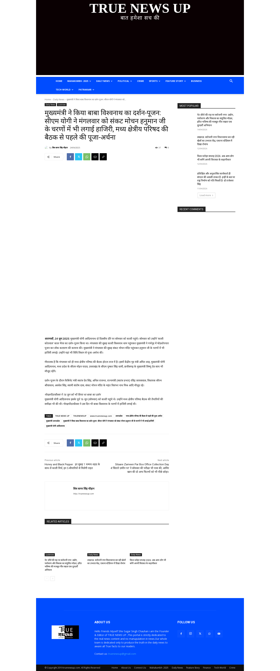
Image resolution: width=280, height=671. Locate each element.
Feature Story (176, 81)
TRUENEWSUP (79, 416)
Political (125, 81)
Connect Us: (140, 667)
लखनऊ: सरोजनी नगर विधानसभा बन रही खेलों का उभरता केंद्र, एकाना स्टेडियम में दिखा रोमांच (215, 140)
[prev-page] (47, 578)
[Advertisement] (140, 50)
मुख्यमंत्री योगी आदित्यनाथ (55, 426)
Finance (207, 667)
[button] (231, 81)
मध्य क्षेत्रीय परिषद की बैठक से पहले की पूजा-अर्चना (144, 416)
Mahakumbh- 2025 (79, 81)
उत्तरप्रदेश (119, 416)
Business (196, 81)
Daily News (104, 81)
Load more (206, 195)
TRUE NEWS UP (62, 416)
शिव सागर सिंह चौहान (60, 147)
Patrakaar (86, 89)
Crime (140, 81)
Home (59, 81)
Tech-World (64, 89)
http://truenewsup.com (83, 494)
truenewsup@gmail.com (122, 653)
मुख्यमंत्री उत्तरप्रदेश (53, 421)
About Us (126, 667)
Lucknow (62, 104)
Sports (154, 81)
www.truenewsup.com (101, 416)
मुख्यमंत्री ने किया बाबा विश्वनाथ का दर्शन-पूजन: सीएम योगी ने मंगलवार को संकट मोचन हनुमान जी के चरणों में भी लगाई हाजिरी (108, 421)
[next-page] (52, 578)
